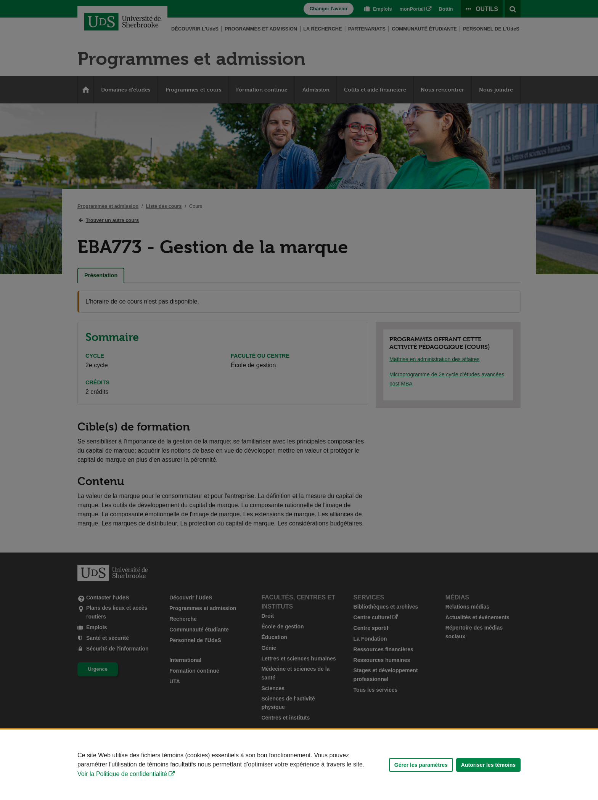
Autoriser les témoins (488, 765)
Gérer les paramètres (421, 765)
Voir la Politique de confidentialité (122, 774)
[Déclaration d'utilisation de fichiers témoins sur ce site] (299, 764)
